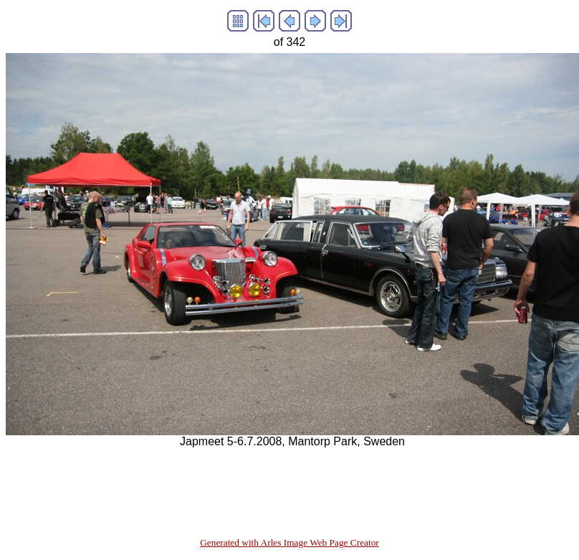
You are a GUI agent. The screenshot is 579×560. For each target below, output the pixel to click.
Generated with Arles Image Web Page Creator (289, 542)
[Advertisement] (266, 480)
